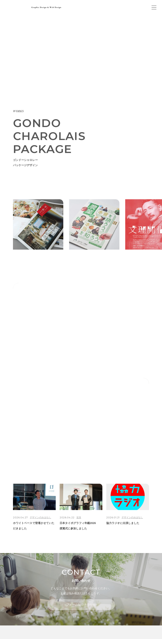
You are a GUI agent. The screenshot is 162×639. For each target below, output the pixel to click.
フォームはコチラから (81, 604)
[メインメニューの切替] (154, 7)
